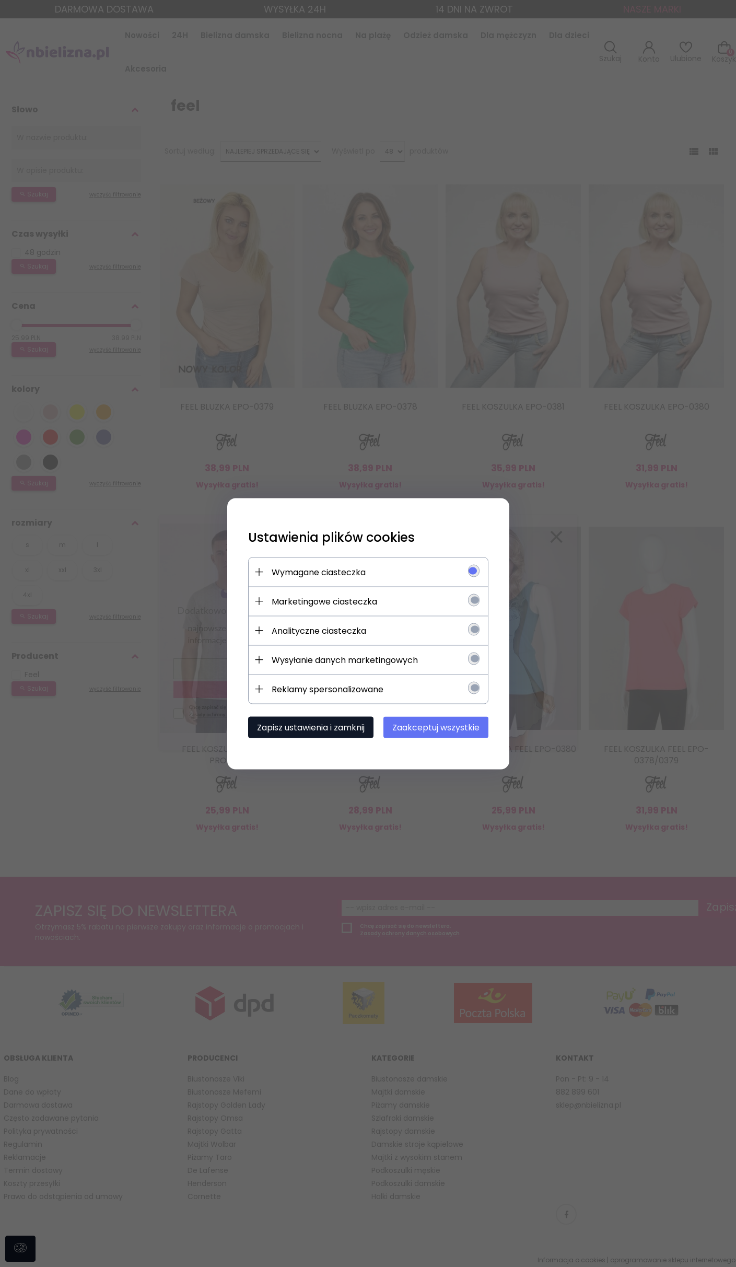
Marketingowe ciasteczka (324, 601)
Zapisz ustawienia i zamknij (311, 727)
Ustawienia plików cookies (331, 536)
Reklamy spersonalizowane (327, 689)
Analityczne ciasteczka (319, 630)
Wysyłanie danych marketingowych (345, 660)
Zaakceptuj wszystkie (436, 727)
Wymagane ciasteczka (319, 572)
